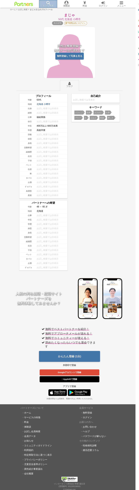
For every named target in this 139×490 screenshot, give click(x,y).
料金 (26, 422)
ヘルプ (86, 431)
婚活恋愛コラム (91, 450)
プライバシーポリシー (35, 460)
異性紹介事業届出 (33, 469)
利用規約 (28, 450)
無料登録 (87, 413)
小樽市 (47, 104)
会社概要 (28, 474)
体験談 (27, 427)
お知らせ (28, 441)
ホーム (27, 413)
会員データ (30, 436)
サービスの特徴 (32, 417)
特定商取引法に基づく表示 (38, 455)
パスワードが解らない (94, 436)
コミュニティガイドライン (38, 446)
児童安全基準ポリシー (35, 464)
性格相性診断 (90, 446)
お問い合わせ (90, 427)
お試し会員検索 (32, 431)
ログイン (87, 417)
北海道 (40, 104)
